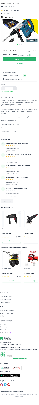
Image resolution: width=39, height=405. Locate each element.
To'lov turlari (3, 330)
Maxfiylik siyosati (6, 391)
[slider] (11, 145)
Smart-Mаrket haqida (6, 296)
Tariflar (2, 316)
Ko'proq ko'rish (7, 201)
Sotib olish (20, 63)
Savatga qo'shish (20, 59)
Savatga (11, 241)
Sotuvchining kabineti (6, 313)
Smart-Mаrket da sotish (7, 310)
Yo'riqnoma (3, 324)
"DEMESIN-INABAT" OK (10, 50)
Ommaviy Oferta (18, 391)
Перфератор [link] (16, 3)
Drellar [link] (9, 3)
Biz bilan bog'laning (5, 299)
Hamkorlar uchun (5, 302)
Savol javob (3, 327)
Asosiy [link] (3, 3)
